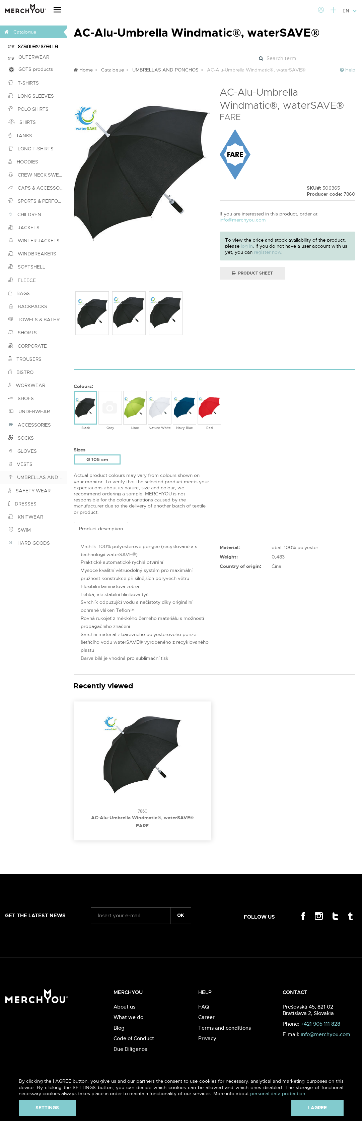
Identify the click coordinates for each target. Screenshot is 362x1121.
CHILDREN (24, 214)
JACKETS (24, 228)
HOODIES (23, 162)
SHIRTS (22, 122)
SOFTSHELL (26, 267)
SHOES (21, 398)
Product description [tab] (101, 529)
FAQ (203, 1007)
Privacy (207, 1038)
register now (267, 252)
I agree (317, 1108)
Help (347, 70)
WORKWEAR (26, 385)
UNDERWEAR (29, 411)
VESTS (20, 464)
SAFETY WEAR (29, 491)
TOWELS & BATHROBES (37, 319)
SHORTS (22, 333)
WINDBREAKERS (32, 254)
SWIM (19, 530)
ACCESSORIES (29, 425)
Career (206, 1017)
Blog (119, 1028)
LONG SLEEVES (31, 96)
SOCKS (21, 438)
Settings (47, 1108)
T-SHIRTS (23, 83)
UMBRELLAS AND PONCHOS (37, 477)
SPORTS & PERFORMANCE (37, 201)
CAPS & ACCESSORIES (37, 188)
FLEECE (22, 280)
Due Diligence (130, 1049)
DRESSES (22, 504)
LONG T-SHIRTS (31, 149)
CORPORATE (27, 346)
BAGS (19, 293)
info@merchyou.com (243, 220)
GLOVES (22, 451)
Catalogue (112, 70)
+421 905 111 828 (320, 1024)
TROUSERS (25, 359)
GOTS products (30, 69)
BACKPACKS (27, 306)
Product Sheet (252, 273)
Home (83, 70)
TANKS (20, 136)
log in (247, 246)
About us (124, 1007)
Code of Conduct (134, 1038)
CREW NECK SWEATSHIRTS (37, 175)
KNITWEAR (25, 517)
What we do (128, 1017)
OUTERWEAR (28, 57)
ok (180, 915)
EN (350, 11)
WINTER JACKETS (34, 241)
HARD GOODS (29, 543)
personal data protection (277, 1093)
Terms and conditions (224, 1028)
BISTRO (20, 372)
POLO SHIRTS (28, 109)
